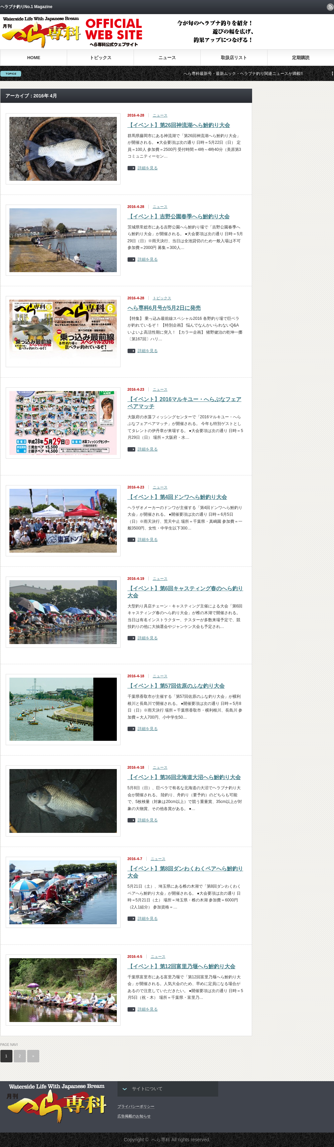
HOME (33, 57)
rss (330, 7)
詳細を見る (148, 168)
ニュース (167, 57)
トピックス (100, 57)
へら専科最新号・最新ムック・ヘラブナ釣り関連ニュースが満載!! (251, 73)
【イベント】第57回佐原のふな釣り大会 (176, 686)
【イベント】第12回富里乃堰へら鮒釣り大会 (182, 966)
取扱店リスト (234, 57)
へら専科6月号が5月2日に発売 (164, 308)
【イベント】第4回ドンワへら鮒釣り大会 (177, 497)
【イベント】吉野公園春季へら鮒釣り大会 (179, 216)
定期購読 (300, 57)
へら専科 (160, 1139)
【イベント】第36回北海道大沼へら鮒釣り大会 (184, 777)
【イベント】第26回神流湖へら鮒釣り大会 (179, 125)
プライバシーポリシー (135, 1106)
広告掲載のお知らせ (134, 1116)
